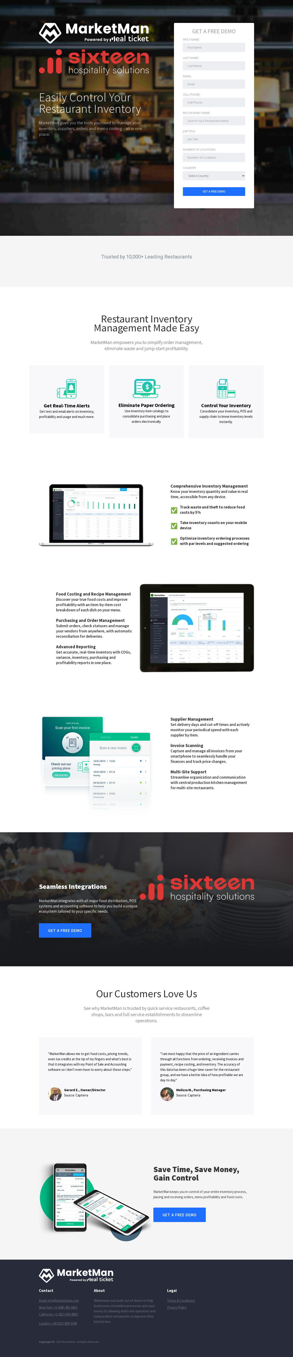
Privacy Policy (177, 1307)
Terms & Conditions (181, 1300)
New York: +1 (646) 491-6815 (58, 1307)
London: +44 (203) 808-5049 (58, 1323)
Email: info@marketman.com (59, 1300)
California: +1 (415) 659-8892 (58, 1314)
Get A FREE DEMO (214, 31)
